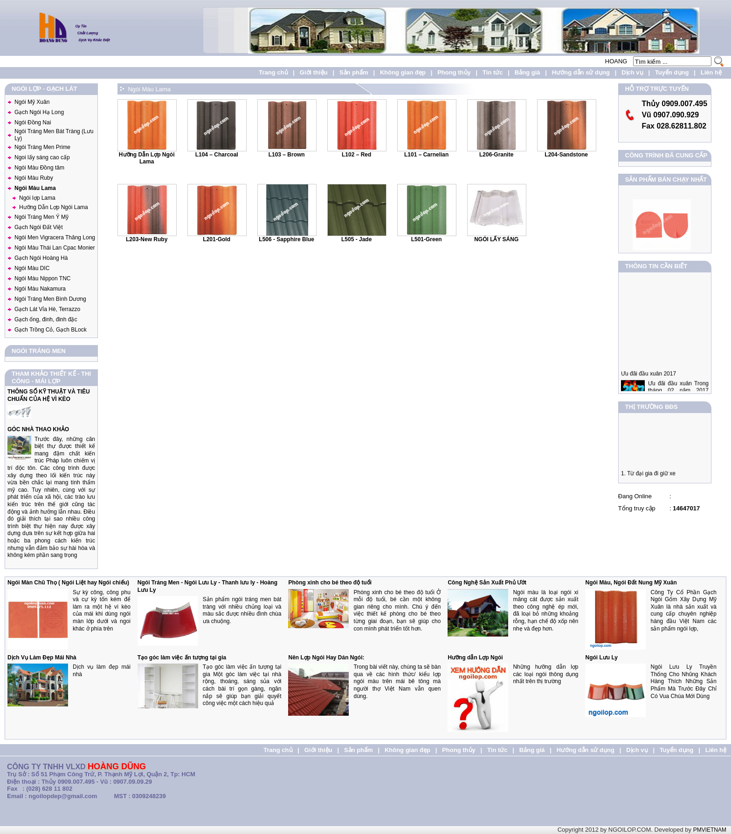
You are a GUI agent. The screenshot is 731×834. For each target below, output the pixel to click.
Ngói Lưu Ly (601, 657)
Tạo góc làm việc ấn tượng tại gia (182, 657)
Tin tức (493, 72)
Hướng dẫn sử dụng (581, 72)
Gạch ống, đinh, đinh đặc (45, 319)
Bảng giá (527, 72)
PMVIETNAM (709, 830)
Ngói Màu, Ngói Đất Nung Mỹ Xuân (630, 582)
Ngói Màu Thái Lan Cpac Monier (54, 247)
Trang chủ (273, 72)
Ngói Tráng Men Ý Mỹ (41, 217)
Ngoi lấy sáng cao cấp (42, 157)
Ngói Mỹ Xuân (31, 102)
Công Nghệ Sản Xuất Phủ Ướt (487, 582)
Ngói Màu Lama (35, 188)
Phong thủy (454, 72)
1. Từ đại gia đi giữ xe (648, 476)
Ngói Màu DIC (31, 268)
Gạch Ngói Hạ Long (39, 112)
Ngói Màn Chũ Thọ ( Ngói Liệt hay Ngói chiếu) (68, 582)
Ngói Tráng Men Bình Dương (50, 299)
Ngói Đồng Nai (32, 122)
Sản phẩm (353, 72)
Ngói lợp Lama (37, 198)
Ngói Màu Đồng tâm (39, 167)
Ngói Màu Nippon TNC (42, 278)
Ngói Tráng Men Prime (42, 147)
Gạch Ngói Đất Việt (38, 227)
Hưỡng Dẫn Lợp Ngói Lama (53, 207)
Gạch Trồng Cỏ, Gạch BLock (50, 329)
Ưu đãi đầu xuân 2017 (648, 379)
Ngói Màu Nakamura (40, 288)
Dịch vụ (632, 72)
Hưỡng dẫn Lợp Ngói (475, 657)
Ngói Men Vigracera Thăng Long (54, 237)
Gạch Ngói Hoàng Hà (41, 258)
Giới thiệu (314, 72)
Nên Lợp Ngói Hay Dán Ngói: (326, 657)
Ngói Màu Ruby (33, 178)
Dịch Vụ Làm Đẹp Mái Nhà (41, 657)
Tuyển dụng (672, 72)
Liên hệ (711, 72)
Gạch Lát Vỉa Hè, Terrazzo (47, 309)
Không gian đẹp (403, 72)
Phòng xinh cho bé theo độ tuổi (330, 582)
